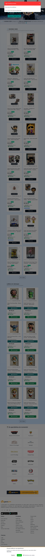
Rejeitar (13, 555)
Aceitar (19, 555)
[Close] (39, 3)
